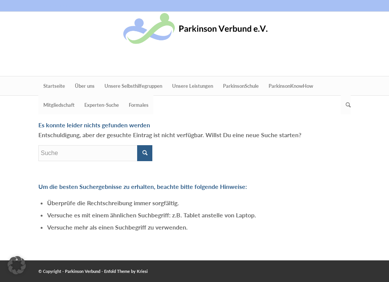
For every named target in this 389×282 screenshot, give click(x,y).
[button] (16, 265)
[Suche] (346, 104)
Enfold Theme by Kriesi (126, 271)
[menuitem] (54, 85)
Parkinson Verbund (82, 271)
